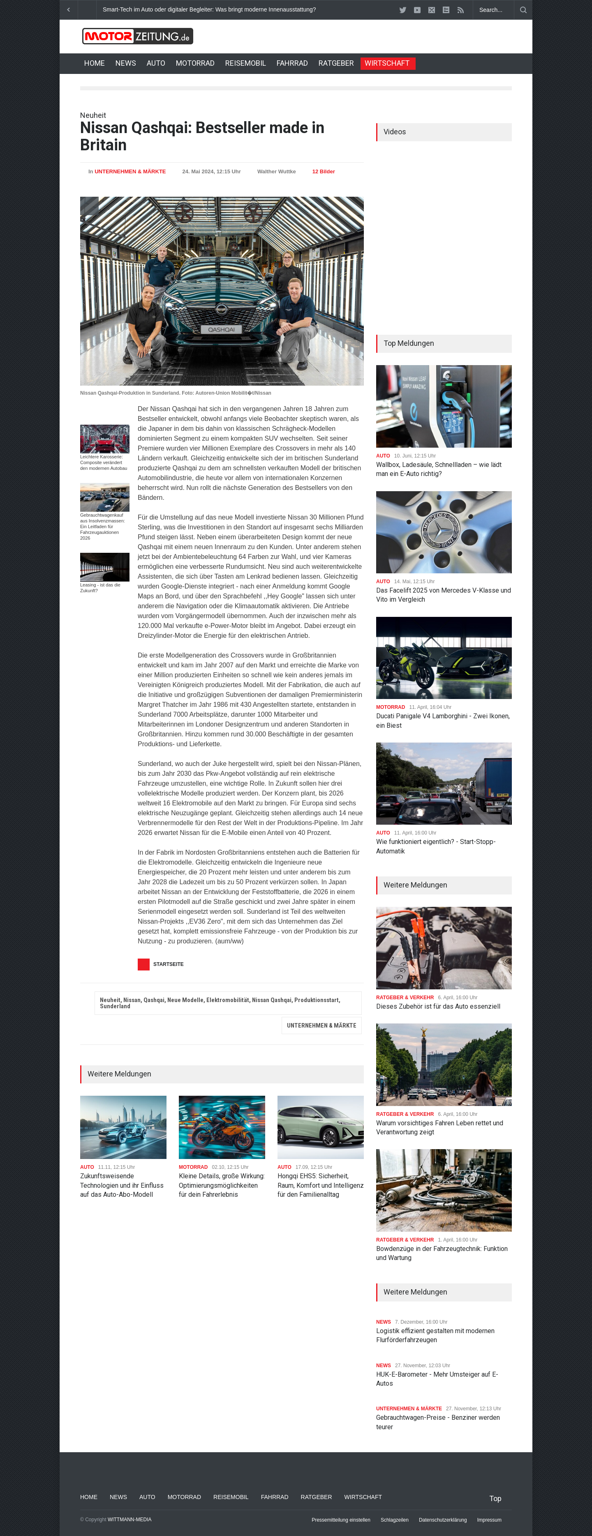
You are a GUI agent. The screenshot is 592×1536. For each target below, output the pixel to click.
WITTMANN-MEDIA (130, 1519)
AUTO (156, 63)
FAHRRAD (292, 63)
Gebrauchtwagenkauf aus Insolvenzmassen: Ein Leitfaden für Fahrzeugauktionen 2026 (102, 526)
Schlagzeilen (395, 1520)
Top (495, 1498)
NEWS (126, 63)
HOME (94, 63)
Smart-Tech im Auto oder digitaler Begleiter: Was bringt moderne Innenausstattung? (209, 9)
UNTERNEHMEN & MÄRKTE (130, 171)
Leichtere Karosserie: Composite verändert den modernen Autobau (103, 462)
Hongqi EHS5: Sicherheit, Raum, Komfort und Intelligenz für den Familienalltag (321, 1185)
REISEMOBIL (245, 63)
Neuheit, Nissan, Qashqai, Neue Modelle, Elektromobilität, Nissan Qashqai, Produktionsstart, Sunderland (220, 1003)
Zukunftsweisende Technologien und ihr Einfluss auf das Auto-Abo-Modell (122, 1185)
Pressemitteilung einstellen (341, 1520)
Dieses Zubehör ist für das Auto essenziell (438, 1006)
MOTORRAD (195, 63)
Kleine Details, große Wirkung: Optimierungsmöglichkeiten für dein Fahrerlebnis (222, 1185)
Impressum (489, 1520)
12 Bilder (323, 171)
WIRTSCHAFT (387, 63)
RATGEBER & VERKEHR (405, 997)
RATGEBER (336, 63)
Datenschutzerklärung (443, 1520)
